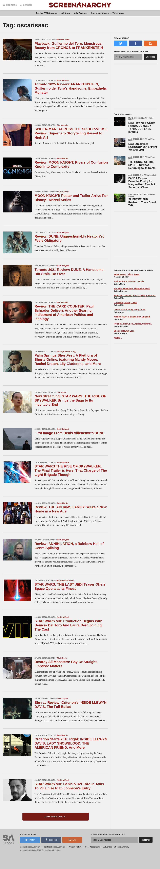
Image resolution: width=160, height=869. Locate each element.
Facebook (51, 839)
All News (65, 13)
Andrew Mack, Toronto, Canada (129, 281)
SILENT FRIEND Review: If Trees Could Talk (142, 202)
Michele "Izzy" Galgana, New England (132, 317)
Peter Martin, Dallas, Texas (126, 274)
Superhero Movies (100, 13)
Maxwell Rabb (63, 40)
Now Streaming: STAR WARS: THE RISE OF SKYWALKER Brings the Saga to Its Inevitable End (70, 400)
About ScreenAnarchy (30, 847)
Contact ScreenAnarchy (54, 847)
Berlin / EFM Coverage (47, 13)
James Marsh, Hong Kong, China (129, 310)
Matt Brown (62, 658)
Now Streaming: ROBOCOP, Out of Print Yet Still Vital (142, 147)
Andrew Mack (63, 192)
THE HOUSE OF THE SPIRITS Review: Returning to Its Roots (142, 165)
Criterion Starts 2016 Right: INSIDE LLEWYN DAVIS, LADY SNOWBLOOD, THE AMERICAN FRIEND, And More (71, 743)
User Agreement (92, 847)
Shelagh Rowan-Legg (66, 351)
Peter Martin (62, 158)
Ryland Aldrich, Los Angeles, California (133, 324)
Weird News (118, 13)
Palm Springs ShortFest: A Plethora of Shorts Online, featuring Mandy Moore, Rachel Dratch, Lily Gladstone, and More (68, 359)
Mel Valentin (62, 125)
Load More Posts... (56, 816)
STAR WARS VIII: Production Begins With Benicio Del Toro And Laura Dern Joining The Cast (68, 625)
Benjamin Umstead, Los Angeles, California (135, 295)
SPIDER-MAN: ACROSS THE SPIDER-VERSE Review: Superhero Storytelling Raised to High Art (71, 133)
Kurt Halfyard (63, 80)
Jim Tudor (61, 392)
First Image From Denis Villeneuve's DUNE (69, 433)
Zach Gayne (62, 699)
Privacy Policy (75, 847)
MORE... (118, 338)
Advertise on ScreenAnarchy (116, 847)
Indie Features (80, 13)
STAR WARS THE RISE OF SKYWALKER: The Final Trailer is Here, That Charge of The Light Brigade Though (71, 470)
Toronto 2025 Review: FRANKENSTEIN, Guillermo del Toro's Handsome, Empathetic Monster (71, 88)
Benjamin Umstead (65, 580)
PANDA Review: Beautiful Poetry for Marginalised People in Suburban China (142, 183)
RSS (72, 839)
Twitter (30, 839)
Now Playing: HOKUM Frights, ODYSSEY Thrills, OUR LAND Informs (141, 127)
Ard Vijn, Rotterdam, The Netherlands (132, 288)
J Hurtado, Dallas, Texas (125, 302)
